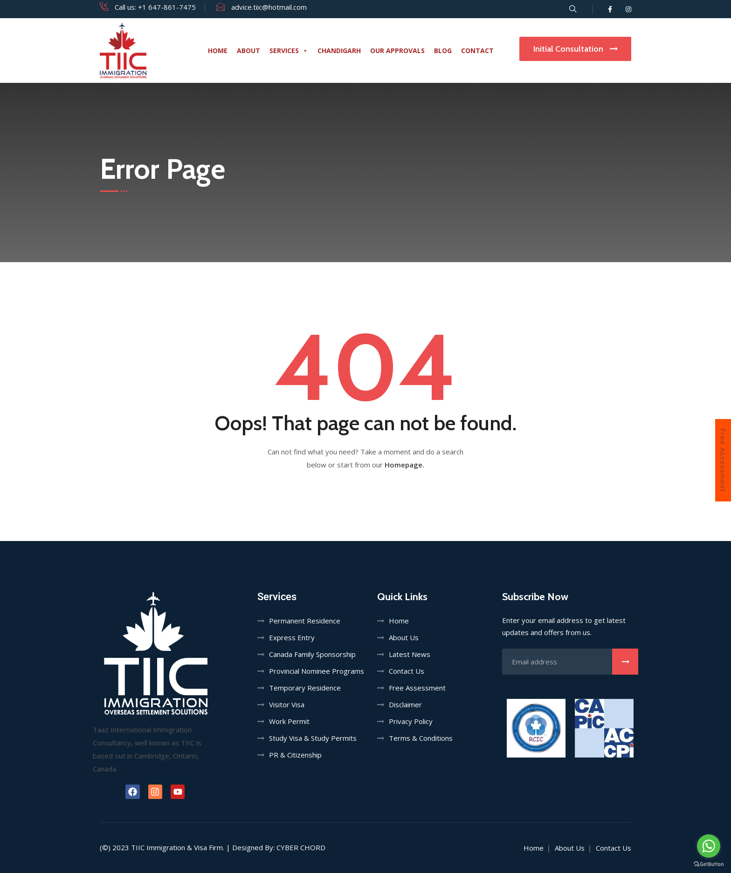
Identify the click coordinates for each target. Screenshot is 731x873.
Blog (443, 50)
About (248, 50)
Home (218, 50)
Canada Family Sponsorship (312, 654)
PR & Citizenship (295, 754)
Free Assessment (723, 460)
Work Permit (289, 721)
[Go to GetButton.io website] (709, 863)
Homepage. (404, 464)
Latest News (409, 654)
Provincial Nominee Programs (316, 671)
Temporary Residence (305, 687)
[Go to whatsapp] (708, 846)
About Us (404, 637)
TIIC (138, 847)
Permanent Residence (304, 620)
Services (288, 50)
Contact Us (406, 671)
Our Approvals (397, 50)
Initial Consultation (575, 49)
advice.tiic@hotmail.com (269, 7)
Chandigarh (339, 50)
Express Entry (292, 637)
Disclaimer (405, 704)
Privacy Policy (411, 721)
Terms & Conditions (421, 738)
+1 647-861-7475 (167, 7)
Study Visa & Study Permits (313, 738)
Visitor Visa (286, 704)
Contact (477, 50)
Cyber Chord (300, 847)
